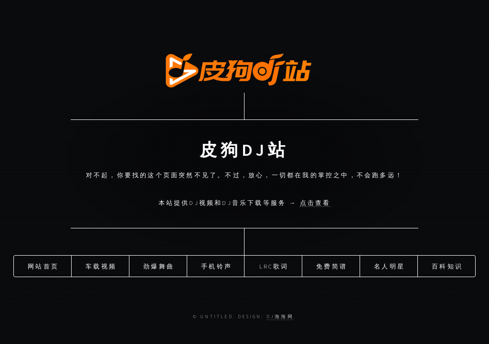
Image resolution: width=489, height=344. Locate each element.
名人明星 (389, 265)
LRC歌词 (274, 265)
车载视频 (101, 265)
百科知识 (447, 265)
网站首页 (43, 265)
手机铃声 (216, 265)
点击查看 (315, 202)
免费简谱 (331, 265)
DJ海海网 (280, 317)
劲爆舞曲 (158, 265)
